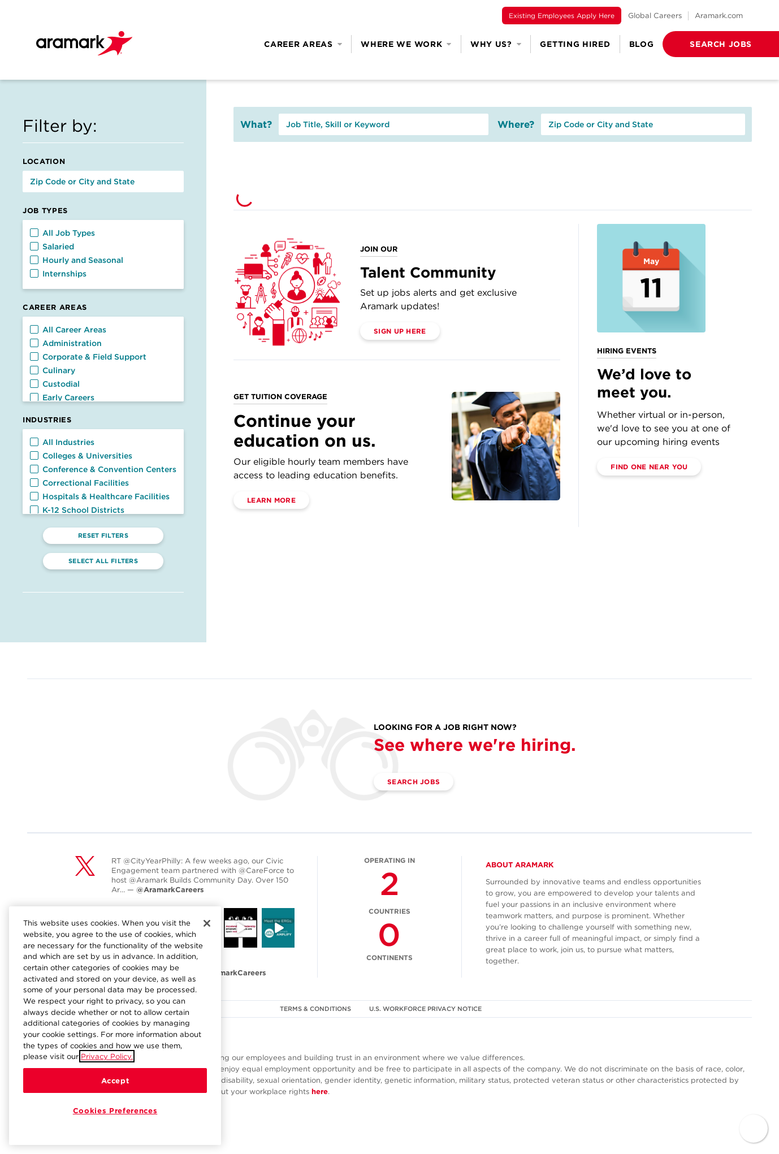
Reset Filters (103, 535)
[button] (703, 44)
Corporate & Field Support (88, 356)
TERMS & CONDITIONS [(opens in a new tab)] (315, 1009)
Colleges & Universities (81, 455)
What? (256, 124)
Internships (58, 273)
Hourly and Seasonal (76, 260)
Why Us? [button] (496, 44)
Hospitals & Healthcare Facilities (100, 496)
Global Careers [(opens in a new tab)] (655, 15)
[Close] (206, 923)
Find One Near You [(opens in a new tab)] (649, 467)
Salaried (52, 246)
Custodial (55, 383)
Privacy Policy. (107, 1056)
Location (44, 161)
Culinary (52, 370)
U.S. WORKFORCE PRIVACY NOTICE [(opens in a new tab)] (425, 1009)
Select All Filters (103, 561)
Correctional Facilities (79, 482)
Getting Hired (575, 44)
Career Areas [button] (303, 44)
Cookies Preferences (115, 1111)
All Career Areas (68, 329)
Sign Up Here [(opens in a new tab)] (400, 331)
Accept (115, 1081)
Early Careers (62, 397)
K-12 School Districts (77, 510)
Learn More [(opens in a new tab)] (271, 500)
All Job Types (62, 232)
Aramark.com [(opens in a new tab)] (719, 15)
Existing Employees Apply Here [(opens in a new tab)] (561, 15)
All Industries (62, 442)
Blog (641, 44)
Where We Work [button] (406, 44)
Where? (515, 124)
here (319, 1091)
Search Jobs (413, 781)
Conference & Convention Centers (103, 469)
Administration (66, 343)
